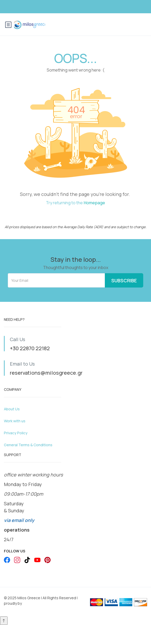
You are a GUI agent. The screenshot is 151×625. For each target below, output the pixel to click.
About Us (12, 408)
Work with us (14, 420)
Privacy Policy (16, 432)
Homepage (94, 203)
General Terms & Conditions (28, 444)
